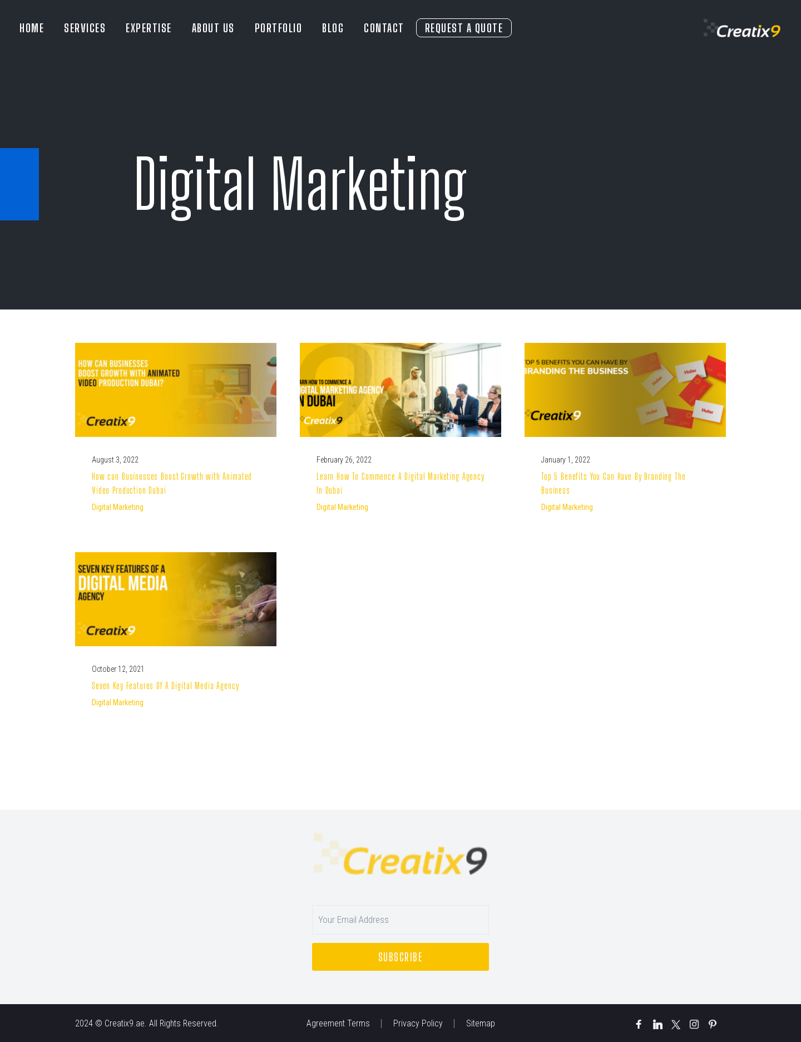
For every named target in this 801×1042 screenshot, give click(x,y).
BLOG (333, 28)
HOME (31, 28)
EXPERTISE (149, 28)
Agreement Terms (338, 1023)
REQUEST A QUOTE (464, 28)
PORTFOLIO (279, 28)
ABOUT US (213, 28)
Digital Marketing (118, 507)
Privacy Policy (418, 1023)
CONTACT (384, 28)
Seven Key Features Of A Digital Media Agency (165, 685)
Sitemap (480, 1023)
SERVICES (85, 28)
